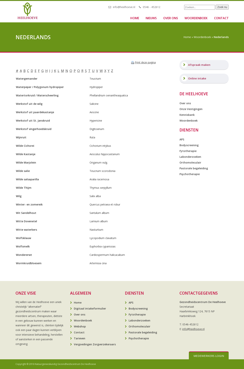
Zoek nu (222, 7)
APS (181, 139)
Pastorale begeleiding (193, 168)
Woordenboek (196, 18)
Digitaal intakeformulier (90, 308)
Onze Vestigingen (190, 109)
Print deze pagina (145, 62)
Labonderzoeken (190, 156)
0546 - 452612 (151, 7)
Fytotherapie (188, 151)
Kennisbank (187, 115)
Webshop (80, 326)
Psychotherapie (189, 174)
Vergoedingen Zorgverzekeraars (95, 344)
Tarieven (79, 338)
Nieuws (151, 18)
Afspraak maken (199, 65)
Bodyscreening (189, 145)
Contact (221, 18)
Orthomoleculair (190, 162)
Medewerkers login (209, 356)
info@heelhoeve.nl (124, 7)
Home (134, 18)
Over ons (170, 18)
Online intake (197, 78)
